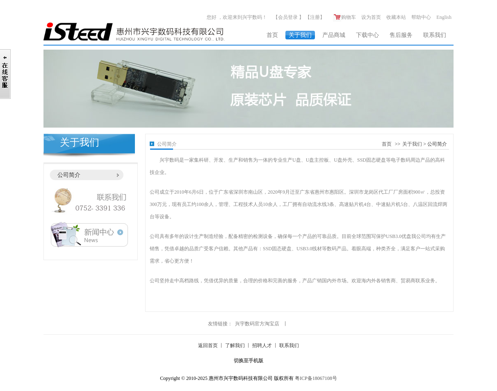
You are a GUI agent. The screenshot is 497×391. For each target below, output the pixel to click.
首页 (272, 35)
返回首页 (208, 345)
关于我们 (300, 35)
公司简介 (68, 175)
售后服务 (401, 35)
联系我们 (434, 35)
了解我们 (235, 345)
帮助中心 (421, 17)
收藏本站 (396, 17)
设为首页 (371, 17)
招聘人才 (262, 345)
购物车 (344, 17)
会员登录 (288, 17)
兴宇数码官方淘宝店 (257, 324)
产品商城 (333, 35)
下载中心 (367, 35)
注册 (315, 17)
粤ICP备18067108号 (316, 378)
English (443, 17)
